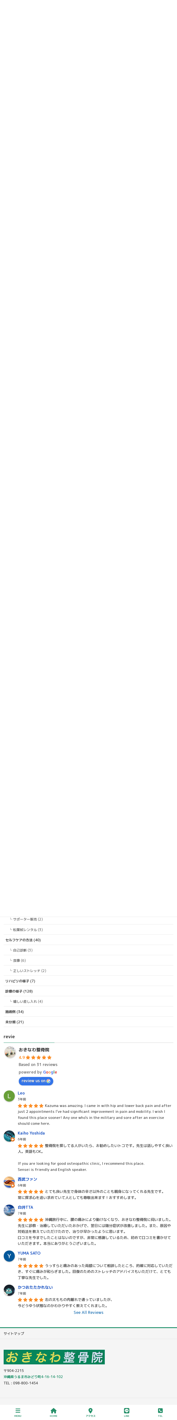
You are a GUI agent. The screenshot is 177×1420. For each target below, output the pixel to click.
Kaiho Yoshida (31, 1133)
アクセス (91, 1413)
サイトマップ (14, 1333)
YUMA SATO (29, 1253)
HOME (53, 1413)
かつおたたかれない (35, 1287)
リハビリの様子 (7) (20, 981)
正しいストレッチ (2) (29, 970)
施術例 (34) (14, 1011)
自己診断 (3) (23, 950)
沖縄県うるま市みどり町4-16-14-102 (33, 1376)
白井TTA (25, 1207)
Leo (21, 1093)
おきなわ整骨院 (34, 1050)
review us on (36, 1080)
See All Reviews (88, 1312)
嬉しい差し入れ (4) (28, 1001)
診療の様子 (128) (19, 991)
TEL (160, 1413)
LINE (126, 1413)
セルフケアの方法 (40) (23, 940)
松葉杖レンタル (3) (28, 929)
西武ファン (27, 1179)
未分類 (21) (14, 1022)
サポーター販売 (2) (28, 919)
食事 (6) (19, 960)
